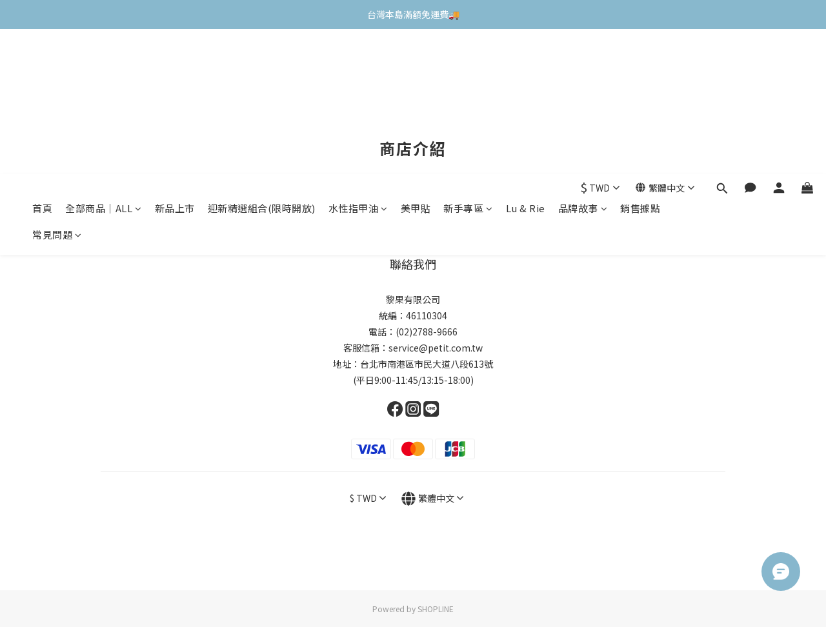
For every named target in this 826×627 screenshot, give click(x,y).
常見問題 (57, 89)
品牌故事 (583, 63)
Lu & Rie (525, 63)
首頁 (42, 63)
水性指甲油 (358, 63)
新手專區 (468, 63)
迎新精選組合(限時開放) (262, 63)
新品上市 (175, 63)
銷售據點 (640, 63)
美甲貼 (416, 63)
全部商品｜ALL (103, 63)
